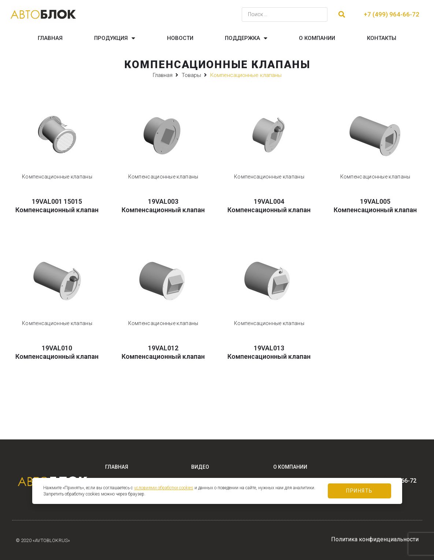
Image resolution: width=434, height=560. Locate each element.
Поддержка (246, 38)
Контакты (381, 38)
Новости (180, 38)
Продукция (114, 38)
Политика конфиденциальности (375, 539)
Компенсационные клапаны (57, 177)
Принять (359, 491)
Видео (200, 467)
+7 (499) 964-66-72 (391, 14)
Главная (50, 38)
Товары (191, 75)
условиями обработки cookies (163, 487)
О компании (317, 38)
